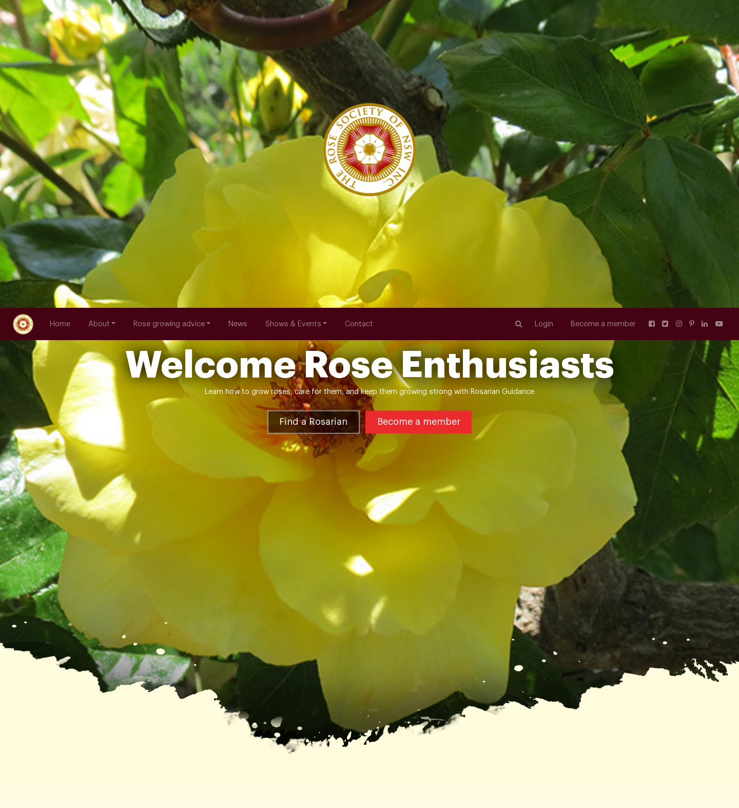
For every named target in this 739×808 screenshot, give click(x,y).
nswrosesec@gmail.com (80, 793)
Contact (359, 16)
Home (60, 16)
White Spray (226, 572)
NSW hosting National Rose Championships (582, 777)
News (237, 16)
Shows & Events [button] (293, 16)
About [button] (99, 16)
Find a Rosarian (313, 181)
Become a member (603, 16)
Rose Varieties (108, 572)
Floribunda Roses (168, 572)
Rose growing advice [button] (169, 16)
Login (544, 16)
